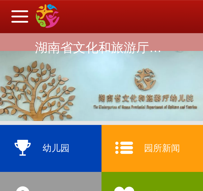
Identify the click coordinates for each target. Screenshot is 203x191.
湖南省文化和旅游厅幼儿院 (111, 48)
